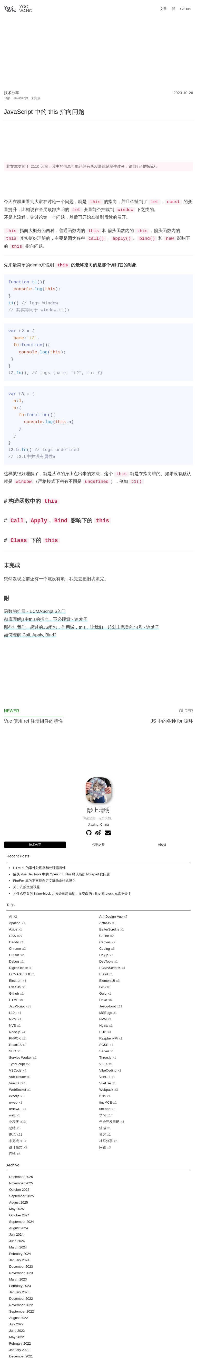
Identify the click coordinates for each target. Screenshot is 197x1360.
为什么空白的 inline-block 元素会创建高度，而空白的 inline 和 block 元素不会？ (72, 893)
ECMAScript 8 (19, 974)
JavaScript (21, 98)
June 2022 (17, 1331)
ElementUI (107, 981)
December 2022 (21, 1299)
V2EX (103, 1064)
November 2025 (21, 1183)
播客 (102, 1134)
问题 (102, 1147)
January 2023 (19, 1292)
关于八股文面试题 (26, 887)
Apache (14, 923)
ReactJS (15, 1045)
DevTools (106, 961)
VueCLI (104, 1077)
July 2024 (16, 1234)
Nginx (103, 1025)
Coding (104, 949)
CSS (12, 936)
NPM (12, 1019)
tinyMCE (105, 1102)
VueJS (14, 1083)
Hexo (103, 1000)
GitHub (185, 9)
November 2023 (21, 1273)
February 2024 (20, 1254)
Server (104, 1051)
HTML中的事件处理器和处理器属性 (39, 868)
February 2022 (20, 1343)
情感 (102, 1128)
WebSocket (17, 1090)
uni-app (104, 1109)
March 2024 (18, 1247)
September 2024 (21, 1222)
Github (14, 993)
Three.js (105, 1057)
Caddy (14, 942)
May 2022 (16, 1337)
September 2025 (21, 1196)
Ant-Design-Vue (111, 916)
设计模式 (15, 1147)
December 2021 (21, 1356)
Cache (104, 936)
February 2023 (20, 1286)
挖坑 (12, 1134)
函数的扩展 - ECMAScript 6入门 (35, 611)
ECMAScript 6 (109, 968)
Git (101, 987)
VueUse (105, 1083)
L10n (12, 1013)
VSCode (15, 1070)
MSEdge (105, 1013)
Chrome (15, 949)
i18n (102, 1096)
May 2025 (16, 1209)
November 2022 (21, 1305)
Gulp (102, 993)
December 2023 (21, 1266)
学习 (102, 1115)
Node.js (14, 1032)
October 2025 (19, 1190)
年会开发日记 (109, 1122)
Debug (14, 961)
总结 (12, 1128)
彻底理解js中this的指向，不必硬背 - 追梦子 (45, 619)
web (12, 1115)
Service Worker (20, 1057)
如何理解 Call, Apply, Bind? (30, 635)
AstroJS (105, 923)
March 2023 (18, 1279)
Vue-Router (17, 1077)
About (162, 844)
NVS (12, 1025)
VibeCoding (107, 1070)
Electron (15, 981)
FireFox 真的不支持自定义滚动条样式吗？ (44, 881)
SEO (12, 1051)
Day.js (103, 955)
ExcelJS (15, 987)
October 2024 (19, 1215)
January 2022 (19, 1350)
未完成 (35, 98)
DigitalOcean (18, 968)
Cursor (14, 955)
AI (10, 916)
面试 (12, 1154)
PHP (102, 1032)
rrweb (13, 1102)
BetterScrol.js (109, 929)
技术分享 (11, 93)
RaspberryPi (108, 1038)
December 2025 (21, 1177)
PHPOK (15, 1038)
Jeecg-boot (107, 1006)
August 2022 (18, 1318)
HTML (13, 1000)
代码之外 (98, 844)
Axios (13, 929)
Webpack (106, 1090)
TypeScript (17, 1064)
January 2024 (19, 1260)
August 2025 (18, 1202)
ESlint (103, 974)
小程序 (14, 1122)
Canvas (105, 942)
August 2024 (18, 1228)
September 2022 (21, 1311)
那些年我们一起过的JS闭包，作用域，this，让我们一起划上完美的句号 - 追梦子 (81, 627)
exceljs (14, 1096)
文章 (163, 9)
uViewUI (15, 1109)
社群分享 (106, 1141)
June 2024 (17, 1241)
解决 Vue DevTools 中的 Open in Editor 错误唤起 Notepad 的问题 (61, 874)
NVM (103, 1019)
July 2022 (16, 1324)
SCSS (103, 1045)
